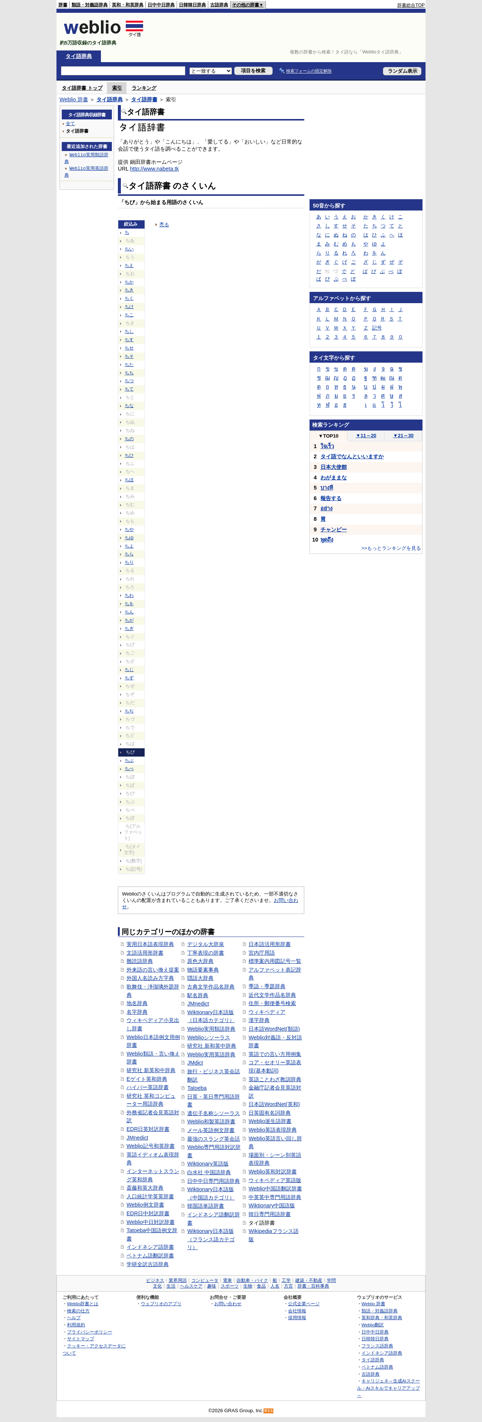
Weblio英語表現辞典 (273, 1130)
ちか (129, 282)
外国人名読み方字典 (150, 978)
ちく (129, 298)
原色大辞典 (200, 961)
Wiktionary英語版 (207, 1164)
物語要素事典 (203, 970)
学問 (331, 1280)
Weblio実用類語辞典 (211, 1029)
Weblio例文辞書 (145, 1205)
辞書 (62, 5)
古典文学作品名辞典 (211, 987)
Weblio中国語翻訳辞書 (275, 1189)
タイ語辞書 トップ (82, 88)
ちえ (129, 265)
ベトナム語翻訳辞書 (150, 1256)
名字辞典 (137, 1012)
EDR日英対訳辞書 (148, 1129)
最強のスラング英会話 (213, 1139)
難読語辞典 (140, 961)
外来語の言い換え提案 (153, 970)
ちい (129, 249)
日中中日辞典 (161, 5)
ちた (129, 364)
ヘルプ (74, 1317)
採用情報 (297, 1317)
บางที (326, 488)
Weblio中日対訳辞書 (151, 1222)
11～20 (366, 435)
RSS (268, 1411)
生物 (247, 1286)
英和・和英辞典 (127, 5)
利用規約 (76, 1324)
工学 (286, 1280)
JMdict (195, 1063)
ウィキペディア (267, 1012)
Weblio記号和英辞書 (151, 1146)
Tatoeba (196, 1088)
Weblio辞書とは (82, 1303)
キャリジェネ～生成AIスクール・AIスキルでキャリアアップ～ (388, 1387)
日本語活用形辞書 (270, 944)
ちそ (129, 356)
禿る (164, 224)
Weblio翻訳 (373, 1324)
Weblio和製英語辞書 (211, 1121)
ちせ (129, 348)
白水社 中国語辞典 (209, 1172)
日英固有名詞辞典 (270, 1113)
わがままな (333, 478)
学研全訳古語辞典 (148, 1264)
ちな (129, 405)
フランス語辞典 (377, 1345)
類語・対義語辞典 (90, 5)
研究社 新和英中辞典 (211, 1046)
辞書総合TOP (411, 5)
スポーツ (230, 1286)
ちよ (129, 546)
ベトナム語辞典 (377, 1366)
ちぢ (129, 711)
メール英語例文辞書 (211, 1130)
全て (70, 123)
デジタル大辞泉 (205, 944)
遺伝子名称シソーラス (213, 1113)
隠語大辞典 (200, 978)
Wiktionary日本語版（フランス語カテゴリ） (211, 1239)
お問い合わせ (227, 1303)
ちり (129, 562)
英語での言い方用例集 (275, 1054)
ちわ (129, 595)
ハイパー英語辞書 (148, 1087)
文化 (157, 1286)
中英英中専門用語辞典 (275, 1197)
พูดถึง (326, 540)
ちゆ (129, 537)
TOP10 (328, 436)
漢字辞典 (259, 1020)
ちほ (129, 479)
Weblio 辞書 (73, 99)
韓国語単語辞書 (205, 1206)
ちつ (129, 380)
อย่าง (326, 508)
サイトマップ (80, 1338)
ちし (129, 331)
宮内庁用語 (262, 953)
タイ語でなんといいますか (352, 456)
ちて (129, 389)
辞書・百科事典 (313, 1286)
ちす (129, 339)
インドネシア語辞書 (150, 1247)
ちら (129, 554)
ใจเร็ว (327, 446)
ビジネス (155, 1280)
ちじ (129, 669)
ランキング (144, 88)
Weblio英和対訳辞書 (273, 1172)
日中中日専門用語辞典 (213, 1181)
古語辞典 (219, 5)
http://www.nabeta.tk (154, 169)
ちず (129, 677)
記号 (377, 328)
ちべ (129, 768)
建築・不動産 (308, 1280)
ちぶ (129, 760)
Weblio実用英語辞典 (211, 1054)
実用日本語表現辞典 (150, 944)
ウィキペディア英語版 (275, 1180)
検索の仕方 (78, 1310)
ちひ (129, 455)
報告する (331, 498)
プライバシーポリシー (89, 1331)
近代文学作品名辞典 (272, 995)
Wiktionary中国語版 (272, 1205)
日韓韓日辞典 (192, 5)
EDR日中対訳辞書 (148, 1213)
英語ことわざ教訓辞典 (275, 1079)
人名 (274, 1286)
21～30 (403, 435)
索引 (117, 88)
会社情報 (297, 1310)
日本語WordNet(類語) (274, 1029)
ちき (129, 290)
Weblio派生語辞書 (270, 1121)
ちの (129, 438)
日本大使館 (333, 467)
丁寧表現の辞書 (205, 953)
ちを (129, 603)
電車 (227, 1280)
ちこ (129, 314)
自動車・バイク (252, 1280)
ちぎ (129, 628)
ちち (129, 372)
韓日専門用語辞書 (270, 1214)
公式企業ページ (304, 1303)
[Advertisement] (288, 32)
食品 (261, 1286)
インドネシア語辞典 (382, 1352)
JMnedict (137, 1138)
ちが (129, 620)
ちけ (129, 306)
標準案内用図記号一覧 (275, 961)
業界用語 (178, 1280)
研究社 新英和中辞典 (151, 1070)
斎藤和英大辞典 (145, 1188)
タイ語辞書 (144, 99)
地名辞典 (137, 1003)
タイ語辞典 (79, 56)
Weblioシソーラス (208, 1037)
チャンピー (333, 529)
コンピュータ (204, 1280)
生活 (170, 1286)
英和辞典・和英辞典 (382, 1317)
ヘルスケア (191, 1286)
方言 (288, 1286)
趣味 (211, 1286)
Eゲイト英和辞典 (147, 1079)
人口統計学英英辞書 (150, 1196)
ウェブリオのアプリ (161, 1303)
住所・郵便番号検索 (272, 1003)
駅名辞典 (197, 995)
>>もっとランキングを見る (391, 548)
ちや (129, 529)
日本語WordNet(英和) (274, 1104)
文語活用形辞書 (145, 953)
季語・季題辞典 (267, 986)
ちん (129, 612)
